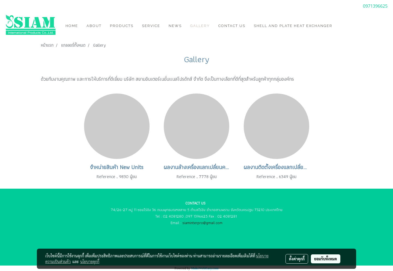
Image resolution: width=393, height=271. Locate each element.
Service (151, 26)
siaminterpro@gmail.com (202, 223)
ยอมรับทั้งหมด (325, 258)
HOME (72, 26)
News (175, 26)
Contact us (231, 26)
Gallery (200, 26)
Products (121, 26)
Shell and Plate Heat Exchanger (293, 26)
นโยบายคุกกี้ (89, 261)
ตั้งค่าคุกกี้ (297, 258)
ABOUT (94, 26)
